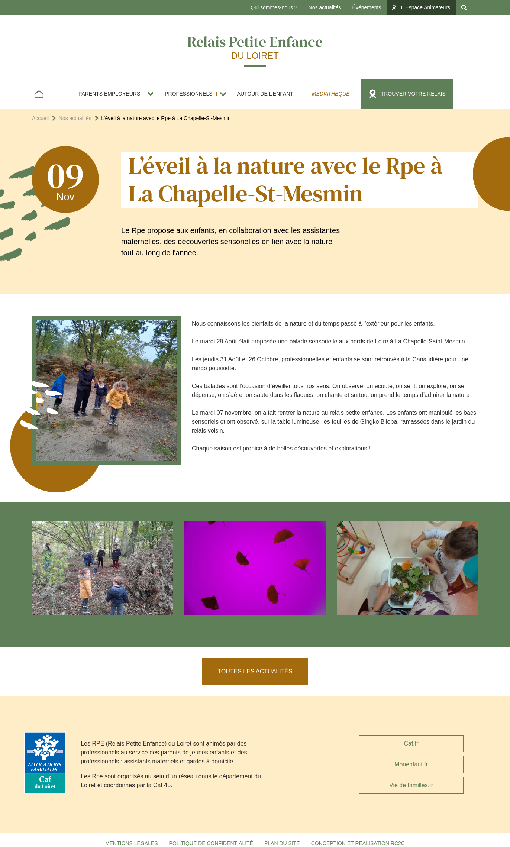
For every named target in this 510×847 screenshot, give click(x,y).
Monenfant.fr (411, 764)
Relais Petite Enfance (255, 46)
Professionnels (188, 94)
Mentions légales (131, 843)
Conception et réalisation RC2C (358, 843)
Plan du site (282, 843)
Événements (366, 7)
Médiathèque (331, 94)
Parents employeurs (109, 94)
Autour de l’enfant (265, 94)
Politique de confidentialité (211, 843)
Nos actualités (325, 7)
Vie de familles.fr (411, 785)
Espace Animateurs (427, 7)
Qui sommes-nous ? (274, 7)
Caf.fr (411, 743)
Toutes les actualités (255, 671)
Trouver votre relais (413, 94)
